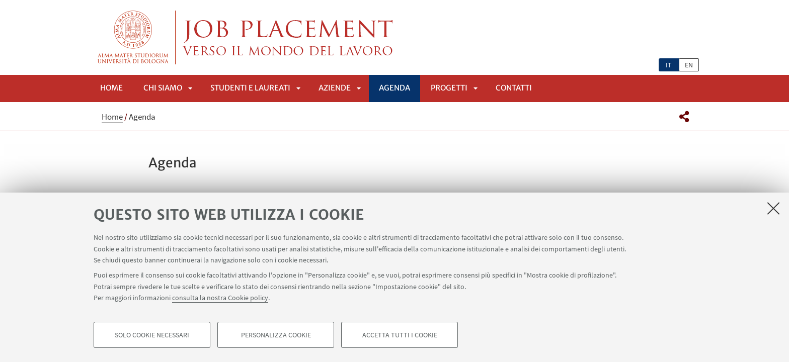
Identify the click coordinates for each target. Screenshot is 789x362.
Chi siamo (162, 88)
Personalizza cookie (276, 334)
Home (111, 88)
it (669, 64)
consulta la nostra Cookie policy (220, 297)
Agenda (394, 88)
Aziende (335, 88)
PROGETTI (449, 88)
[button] (684, 116)
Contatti (514, 88)
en (689, 64)
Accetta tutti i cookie (399, 334)
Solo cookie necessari (152, 334)
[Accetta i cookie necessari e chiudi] (773, 208)
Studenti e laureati (250, 88)
